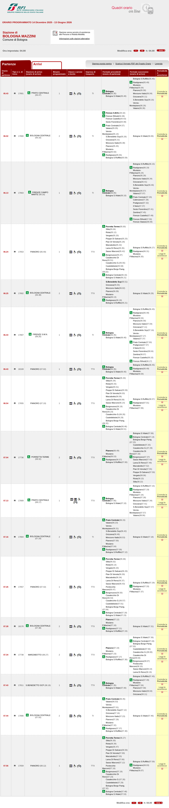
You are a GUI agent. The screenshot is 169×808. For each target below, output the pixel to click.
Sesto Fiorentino (113, 122)
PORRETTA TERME (40, 457)
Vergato (109, 235)
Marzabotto (110, 245)
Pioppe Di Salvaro (113, 239)
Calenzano (137, 200)
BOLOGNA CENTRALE (40, 135)
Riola (108, 232)
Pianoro (136, 90)
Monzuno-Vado (139, 93)
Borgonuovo (111, 255)
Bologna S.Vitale (113, 96)
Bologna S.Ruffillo (141, 79)
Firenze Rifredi (112, 116)
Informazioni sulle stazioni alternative (74, 39)
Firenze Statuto (139, 222)
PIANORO (35, 252)
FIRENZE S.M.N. (40, 334)
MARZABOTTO (35, 655)
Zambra (136, 212)
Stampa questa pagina (102, 64)
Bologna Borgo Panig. (115, 269)
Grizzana (137, 97)
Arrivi (37, 64)
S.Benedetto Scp (140, 100)
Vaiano (136, 108)
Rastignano (138, 82)
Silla (107, 229)
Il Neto (136, 206)
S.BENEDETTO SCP (35, 685)
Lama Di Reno (112, 248)
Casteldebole (111, 266)
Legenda (158, 64)
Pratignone (138, 203)
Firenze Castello (113, 119)
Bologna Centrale (113, 275)
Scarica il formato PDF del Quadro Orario (133, 64)
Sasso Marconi (112, 251)
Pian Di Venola (112, 242)
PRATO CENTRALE (40, 93)
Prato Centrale (112, 125)
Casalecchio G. (112, 263)
